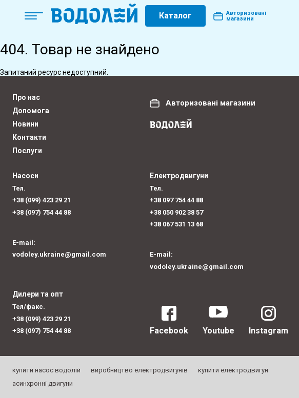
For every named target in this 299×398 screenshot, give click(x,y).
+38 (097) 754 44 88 (41, 212)
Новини (25, 124)
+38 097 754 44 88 (176, 200)
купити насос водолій (46, 370)
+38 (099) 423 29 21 (41, 200)
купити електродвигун (233, 370)
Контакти (29, 137)
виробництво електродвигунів (139, 370)
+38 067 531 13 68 (176, 224)
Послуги (27, 150)
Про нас (26, 97)
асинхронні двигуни (42, 383)
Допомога (30, 111)
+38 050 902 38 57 (176, 212)
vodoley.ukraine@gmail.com (59, 254)
